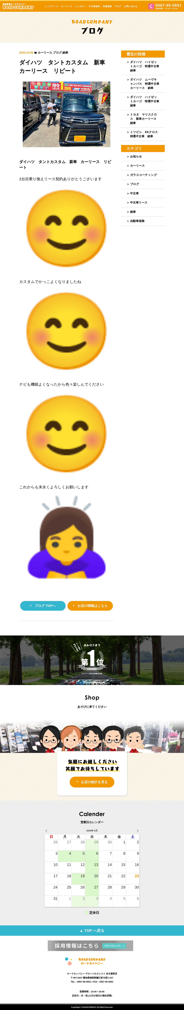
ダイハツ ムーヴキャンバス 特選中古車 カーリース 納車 (146, 84)
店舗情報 (107, 6)
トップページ (51, 6)
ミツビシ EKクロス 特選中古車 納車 (145, 134)
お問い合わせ (130, 6)
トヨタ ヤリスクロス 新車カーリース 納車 (144, 119)
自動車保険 (137, 221)
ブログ (118, 6)
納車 (65, 52)
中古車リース (139, 202)
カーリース (66, 6)
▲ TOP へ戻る (92, 930)
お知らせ (136, 156)
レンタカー (80, 6)
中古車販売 (94, 6)
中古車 (134, 193)
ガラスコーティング (143, 174)
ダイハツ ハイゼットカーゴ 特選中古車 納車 (146, 66)
